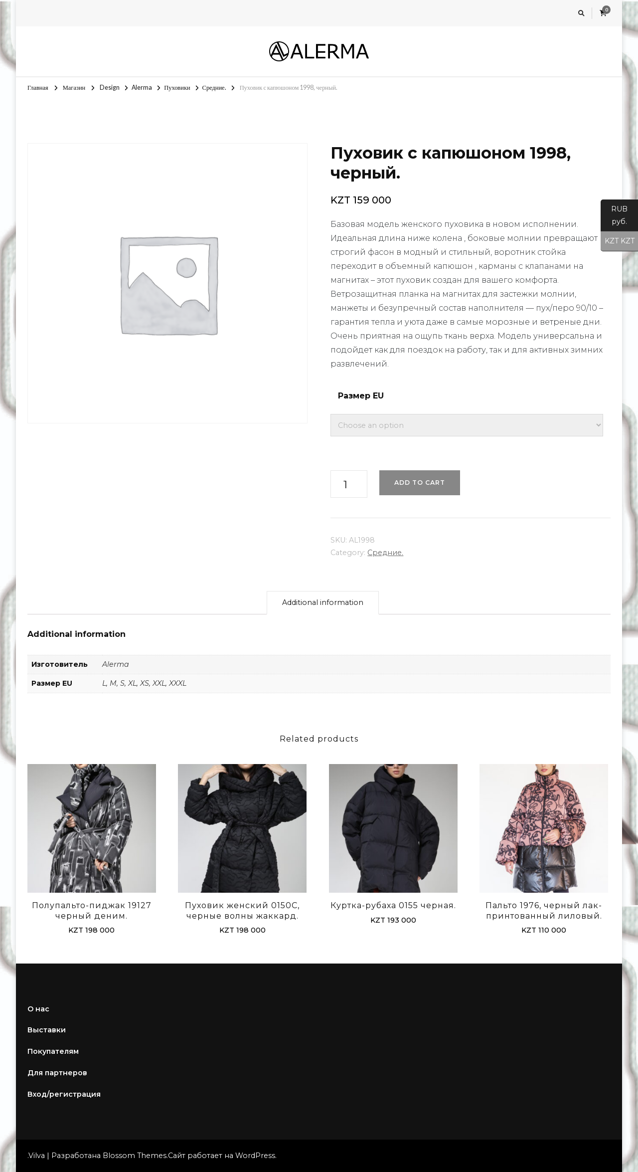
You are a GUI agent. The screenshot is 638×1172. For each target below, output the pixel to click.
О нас (38, 1008)
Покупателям (53, 1051)
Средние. (385, 552)
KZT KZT (618, 241)
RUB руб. (614, 217)
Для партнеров (57, 1072)
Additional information (322, 602)
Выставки (46, 1029)
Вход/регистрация (64, 1094)
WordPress (255, 1155)
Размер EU (361, 395)
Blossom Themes (134, 1155)
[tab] (323, 602)
